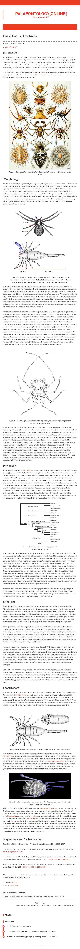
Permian (43, 809)
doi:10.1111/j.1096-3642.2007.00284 (34, 867)
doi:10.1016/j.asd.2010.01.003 (13, 852)
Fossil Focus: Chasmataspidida (21, 904)
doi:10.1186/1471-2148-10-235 (59, 859)
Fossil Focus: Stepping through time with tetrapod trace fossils (31, 932)
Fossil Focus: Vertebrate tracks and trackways (58, 904)
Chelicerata (29, 470)
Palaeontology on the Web (41, 17)
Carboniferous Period (56, 761)
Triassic (51, 809)
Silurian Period (40, 75)
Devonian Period (8, 756)
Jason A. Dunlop (10, 47)
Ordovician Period (20, 695)
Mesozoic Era (12, 816)
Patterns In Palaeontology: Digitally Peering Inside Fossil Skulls (31, 937)
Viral (41, 945)
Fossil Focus (14, 882)
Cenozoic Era (30, 819)
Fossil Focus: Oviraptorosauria (19, 926)
